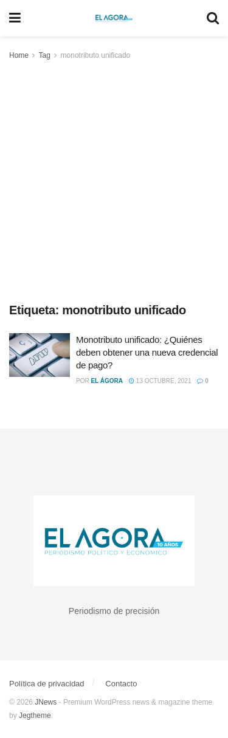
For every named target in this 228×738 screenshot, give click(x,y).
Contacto (121, 683)
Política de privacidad (47, 683)
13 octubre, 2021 (160, 381)
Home (19, 55)
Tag (44, 55)
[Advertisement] (114, 182)
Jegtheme (35, 715)
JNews (46, 702)
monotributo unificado (96, 55)
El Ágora (107, 381)
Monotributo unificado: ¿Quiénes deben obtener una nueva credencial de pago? (147, 352)
